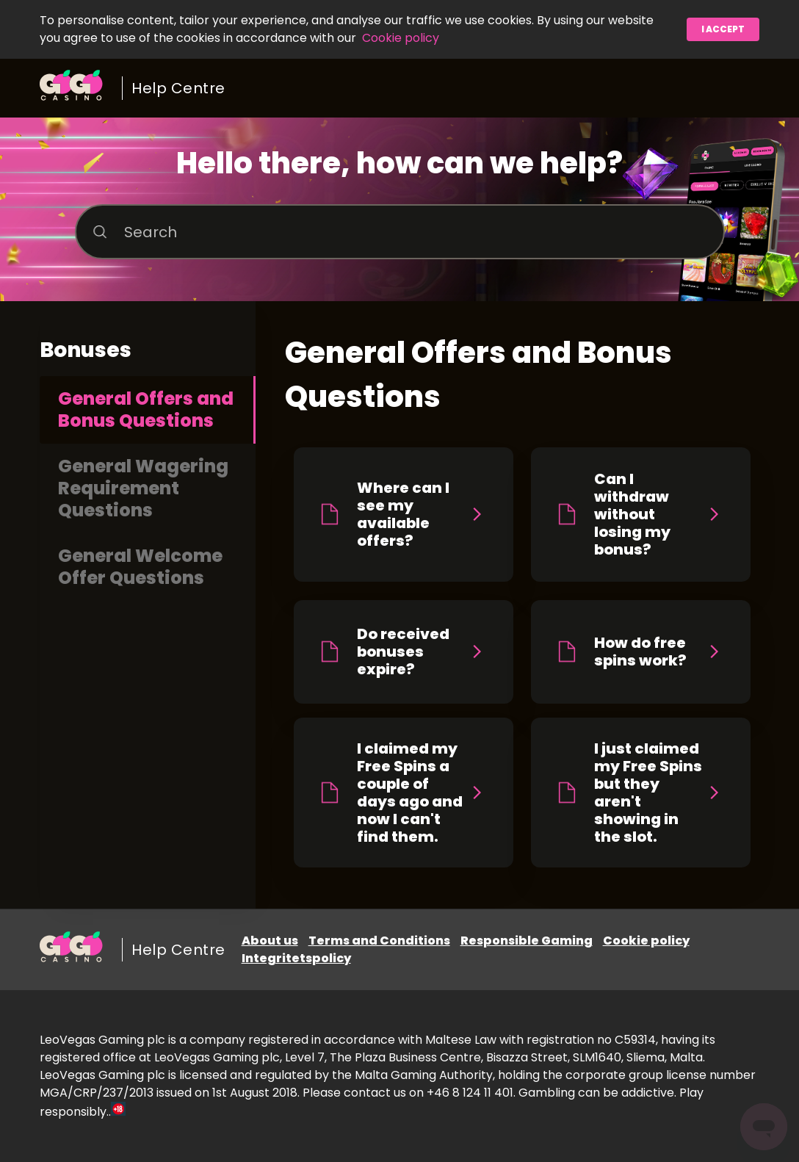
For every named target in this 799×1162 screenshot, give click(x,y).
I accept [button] (723, 29)
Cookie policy (400, 37)
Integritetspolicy (296, 958)
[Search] (400, 231)
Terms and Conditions (379, 940)
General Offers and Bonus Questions (146, 409)
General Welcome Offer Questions (140, 567)
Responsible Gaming (526, 940)
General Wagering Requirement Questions (143, 488)
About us (270, 940)
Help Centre (178, 88)
